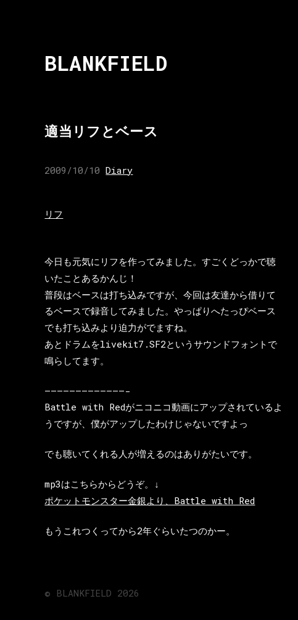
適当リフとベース (101, 131)
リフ (53, 214)
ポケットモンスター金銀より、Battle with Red (149, 500)
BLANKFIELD (105, 63)
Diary (119, 170)
